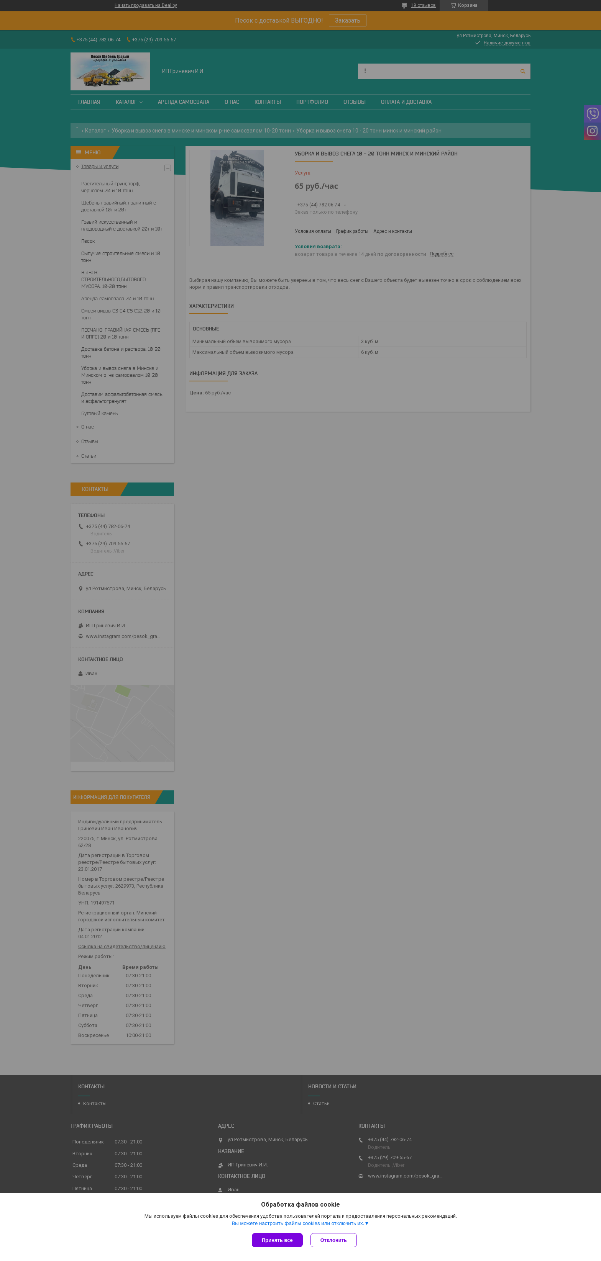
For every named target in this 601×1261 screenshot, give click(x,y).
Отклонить (333, 1240)
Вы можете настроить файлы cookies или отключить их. (298, 1223)
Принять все (277, 1240)
